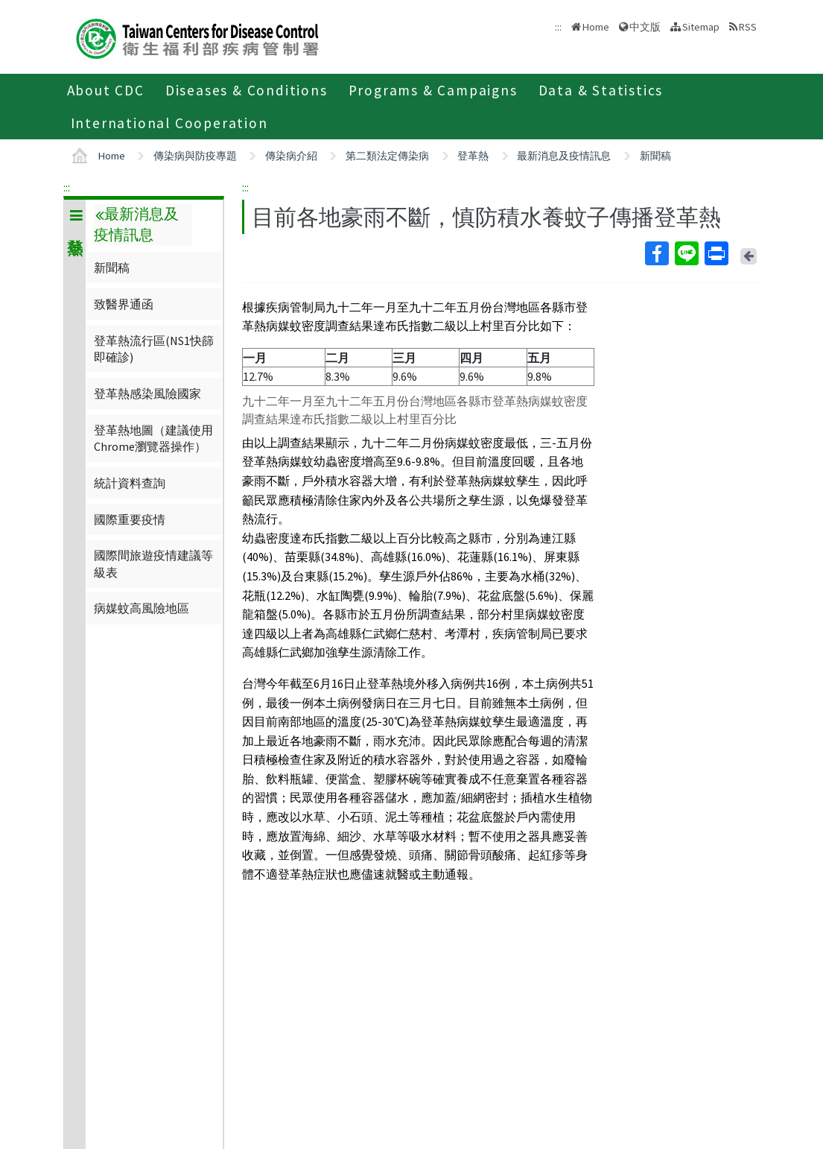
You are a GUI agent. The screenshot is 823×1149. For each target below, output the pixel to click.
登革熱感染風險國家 (147, 393)
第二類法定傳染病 (387, 155)
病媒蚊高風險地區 (141, 608)
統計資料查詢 (129, 482)
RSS (748, 27)
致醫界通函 (123, 304)
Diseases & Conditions (246, 90)
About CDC (105, 90)
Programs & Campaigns (433, 90)
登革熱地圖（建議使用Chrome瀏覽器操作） (153, 438)
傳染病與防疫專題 (195, 155)
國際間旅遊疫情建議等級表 (153, 563)
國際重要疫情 (129, 519)
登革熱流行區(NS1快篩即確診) (154, 348)
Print (715, 253)
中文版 (645, 27)
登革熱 (473, 155)
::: (66, 187)
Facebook (656, 253)
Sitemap (700, 27)
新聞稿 (655, 155)
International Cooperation (169, 123)
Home (595, 27)
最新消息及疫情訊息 (564, 155)
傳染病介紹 (291, 155)
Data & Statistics (601, 90)
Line (686, 253)
